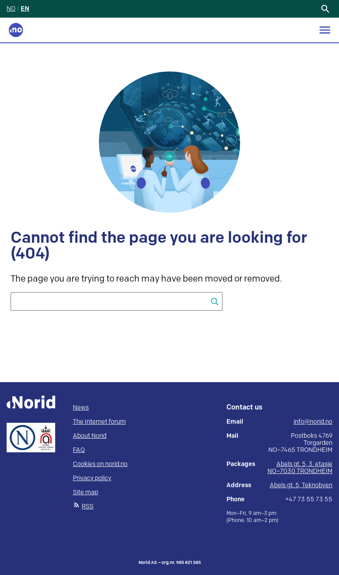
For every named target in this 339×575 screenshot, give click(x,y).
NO (11, 8)
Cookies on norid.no (100, 464)
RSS (88, 506)
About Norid (89, 436)
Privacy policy (92, 478)
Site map (85, 492)
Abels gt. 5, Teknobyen (301, 485)
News (81, 407)
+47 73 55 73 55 (308, 499)
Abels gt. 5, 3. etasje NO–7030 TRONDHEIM (299, 467)
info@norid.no (313, 421)
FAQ (79, 450)
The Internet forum (99, 421)
